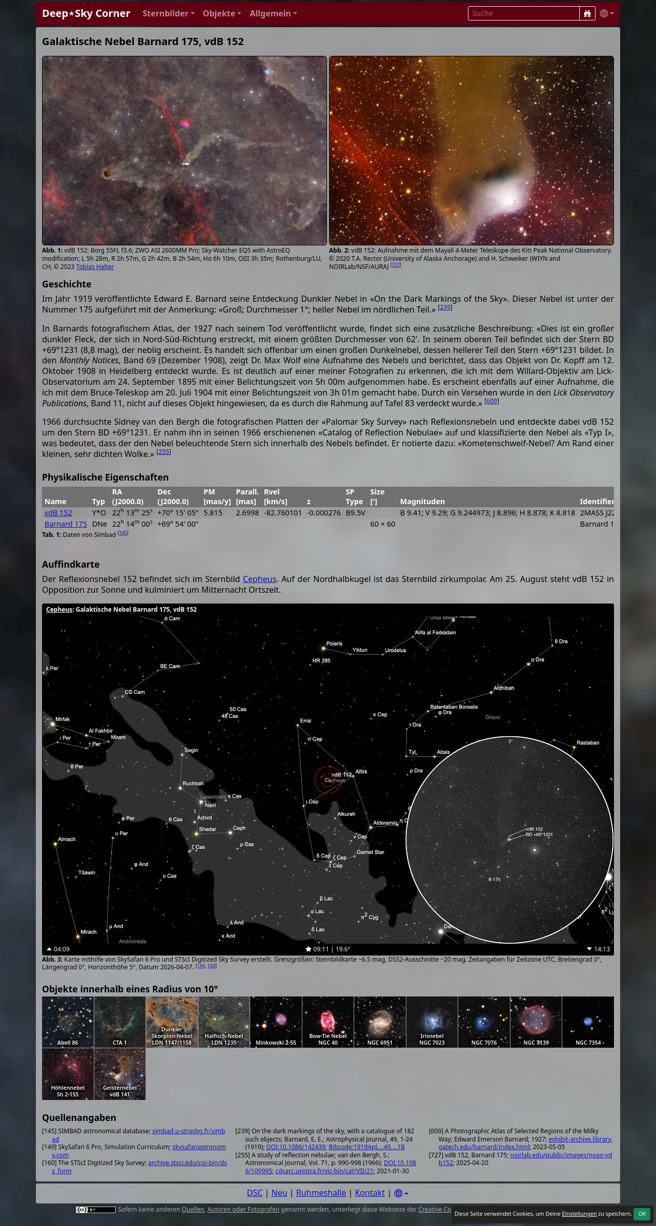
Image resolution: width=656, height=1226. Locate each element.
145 (123, 532)
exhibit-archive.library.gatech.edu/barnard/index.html (525, 1143)
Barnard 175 (66, 524)
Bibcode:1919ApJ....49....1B (367, 1146)
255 (163, 451)
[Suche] (587, 13)
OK (642, 1213)
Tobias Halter (95, 266)
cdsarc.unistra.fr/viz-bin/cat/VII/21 (324, 1171)
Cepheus (259, 579)
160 (211, 965)
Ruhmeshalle (321, 1192)
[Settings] (401, 1193)
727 (396, 264)
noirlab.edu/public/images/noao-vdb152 (525, 1159)
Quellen (193, 1209)
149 (200, 965)
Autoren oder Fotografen (243, 1209)
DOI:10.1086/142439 (295, 1146)
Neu (280, 1192)
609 (491, 401)
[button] (168, 13)
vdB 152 (58, 512)
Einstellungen (579, 1213)
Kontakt (370, 1192)
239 (445, 307)
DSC (255, 1192)
